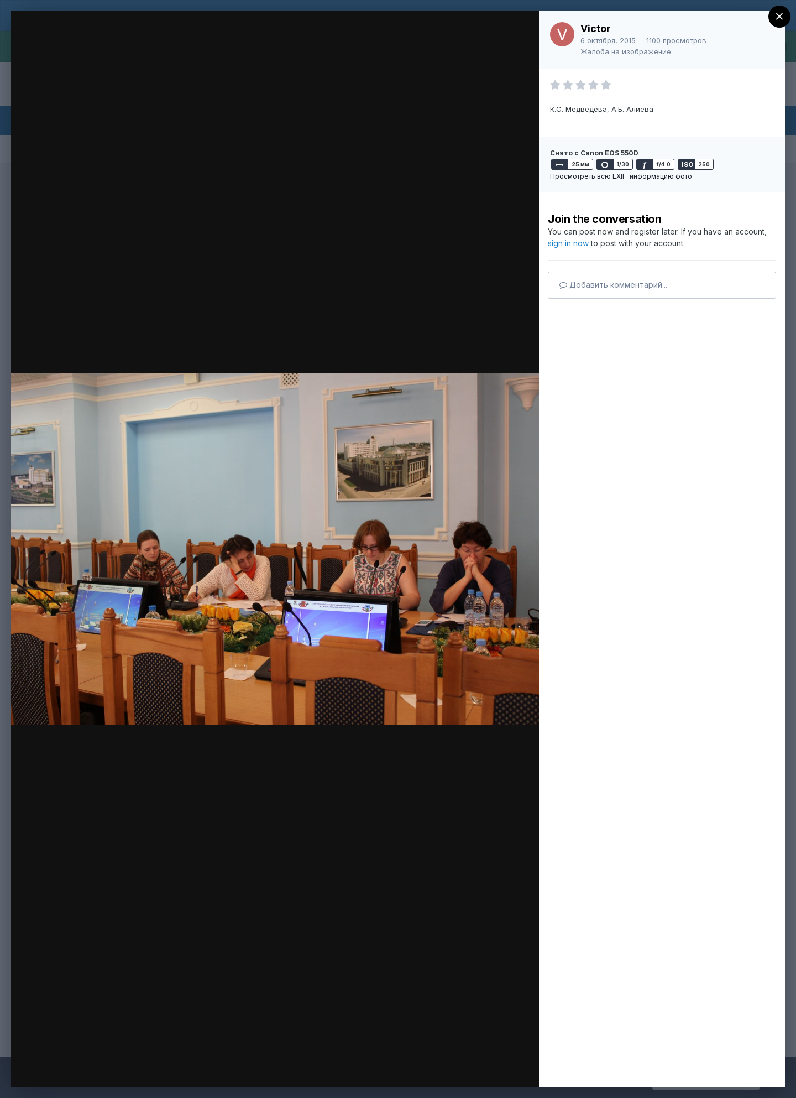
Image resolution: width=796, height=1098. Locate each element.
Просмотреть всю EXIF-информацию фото (621, 176)
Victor (595, 28)
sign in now (568, 243)
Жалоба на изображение (625, 51)
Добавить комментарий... (613, 284)
